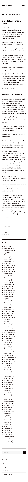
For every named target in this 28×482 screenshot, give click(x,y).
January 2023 (7, 286)
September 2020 (8, 336)
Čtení (5, 230)
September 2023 (8, 271)
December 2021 (8, 313)
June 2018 (6, 393)
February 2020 (8, 351)
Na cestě (6, 234)
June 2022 (7, 301)
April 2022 (7, 305)
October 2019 (7, 359)
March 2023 (7, 282)
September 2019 (8, 361)
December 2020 (8, 330)
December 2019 (8, 355)
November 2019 (8, 357)
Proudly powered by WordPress (16, 479)
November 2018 (8, 382)
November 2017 (8, 407)
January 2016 (7, 439)
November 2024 (8, 248)
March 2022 (7, 307)
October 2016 (7, 424)
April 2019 (7, 372)
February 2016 (8, 436)
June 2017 (6, 418)
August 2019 (7, 363)
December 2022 (8, 288)
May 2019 (6, 370)
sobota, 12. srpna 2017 (13, 94)
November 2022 (8, 290)
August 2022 (7, 296)
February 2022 (8, 309)
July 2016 (6, 430)
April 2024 (7, 257)
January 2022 (7, 311)
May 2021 (6, 321)
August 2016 (7, 428)
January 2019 (7, 378)
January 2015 (7, 443)
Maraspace (7, 5)
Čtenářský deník (7, 474)
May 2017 (6, 420)
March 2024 (7, 259)
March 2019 (7, 374)
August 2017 (7, 413)
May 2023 (6, 278)
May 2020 (6, 344)
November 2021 (8, 315)
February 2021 (8, 326)
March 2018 (7, 399)
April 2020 (7, 347)
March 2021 (7, 324)
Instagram (5, 470)
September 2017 (8, 411)
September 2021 (8, 317)
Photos (4, 467)
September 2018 (8, 386)
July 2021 (6, 319)
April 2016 (7, 432)
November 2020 (8, 332)
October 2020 (8, 334)
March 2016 (7, 434)
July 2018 (6, 390)
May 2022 (6, 303)
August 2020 (7, 338)
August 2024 (7, 253)
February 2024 (8, 261)
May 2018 (6, 395)
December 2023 (8, 265)
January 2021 (7, 328)
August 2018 (7, 388)
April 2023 (7, 280)
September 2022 (8, 294)
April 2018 (7, 397)
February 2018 (8, 401)
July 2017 (6, 416)
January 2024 (7, 263)
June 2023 (7, 275)
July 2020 (6, 340)
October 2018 (7, 384)
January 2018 (7, 403)
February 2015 (8, 441)
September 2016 (8, 426)
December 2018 (8, 380)
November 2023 (8, 267)
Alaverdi (4, 460)
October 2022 (8, 292)
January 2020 (7, 353)
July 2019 (6, 365)
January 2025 (7, 246)
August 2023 (7, 273)
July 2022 (6, 298)
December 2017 (8, 405)
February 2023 (8, 284)
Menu (23, 5)
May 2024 (6, 255)
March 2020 (7, 349)
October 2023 (8, 269)
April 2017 (6, 422)
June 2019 (6, 367)
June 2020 (7, 342)
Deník (12, 88)
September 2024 (8, 250)
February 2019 (8, 376)
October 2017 (7, 409)
